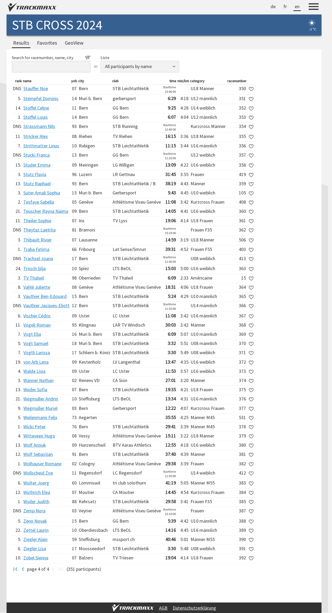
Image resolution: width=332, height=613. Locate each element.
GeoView (74, 43)
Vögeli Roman (37, 325)
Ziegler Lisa (34, 548)
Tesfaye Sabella (38, 202)
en (297, 6)
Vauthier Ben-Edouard (45, 296)
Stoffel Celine (36, 108)
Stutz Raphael (37, 184)
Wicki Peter (34, 427)
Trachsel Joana (38, 258)
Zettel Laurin (36, 530)
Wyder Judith (36, 501)
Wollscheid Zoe (38, 473)
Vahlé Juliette (36, 287)
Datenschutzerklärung (194, 608)
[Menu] (313, 7)
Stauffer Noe (35, 88)
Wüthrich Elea (36, 492)
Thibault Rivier (37, 240)
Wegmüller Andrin (40, 399)
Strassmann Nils (39, 126)
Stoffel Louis (35, 117)
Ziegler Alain (35, 539)
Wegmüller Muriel (40, 408)
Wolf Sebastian (38, 454)
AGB (163, 608)
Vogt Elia (32, 334)
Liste (105, 57)
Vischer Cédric (37, 316)
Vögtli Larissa (36, 352)
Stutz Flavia (34, 174)
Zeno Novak (35, 521)
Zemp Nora (34, 511)
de (273, 6)
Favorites (47, 43)
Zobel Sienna (35, 558)
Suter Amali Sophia (41, 193)
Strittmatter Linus (41, 146)
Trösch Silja (34, 268)
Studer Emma (36, 165)
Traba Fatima (36, 249)
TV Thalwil (33, 278)
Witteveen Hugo (39, 436)
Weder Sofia (35, 390)
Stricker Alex (35, 136)
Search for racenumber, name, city (51, 57)
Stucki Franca (36, 155)
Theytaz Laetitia (39, 230)
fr (285, 6)
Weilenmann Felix (40, 417)
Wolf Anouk (34, 445)
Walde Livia (34, 371)
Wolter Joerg (36, 483)
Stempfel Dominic (41, 98)
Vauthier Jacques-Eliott (46, 305)
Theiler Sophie (37, 221)
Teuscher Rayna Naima (45, 211)
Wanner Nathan (38, 380)
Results (21, 43)
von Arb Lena (36, 362)
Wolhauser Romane (42, 464)
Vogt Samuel (35, 343)
